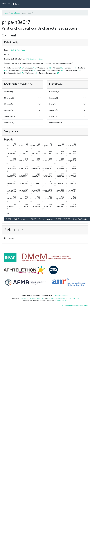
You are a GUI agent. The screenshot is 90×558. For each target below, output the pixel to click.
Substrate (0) (9, 116)
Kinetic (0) (8, 104)
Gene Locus (15, 13)
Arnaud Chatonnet (60, 295)
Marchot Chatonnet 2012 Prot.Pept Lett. (63, 298)
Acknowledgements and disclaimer (75, 305)
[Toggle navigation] (85, 4)
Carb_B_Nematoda (18, 50)
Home (6, 13)
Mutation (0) (9, 91)
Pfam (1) (52, 104)
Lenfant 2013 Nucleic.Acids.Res (32, 298)
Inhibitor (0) (9, 122)
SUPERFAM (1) (55, 122)
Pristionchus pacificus (34, 59)
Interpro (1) (54, 98)
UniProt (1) (53, 110)
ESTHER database (11, 4)
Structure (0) (9, 98)
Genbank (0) (54, 91)
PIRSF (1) (53, 116)
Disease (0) (8, 110)
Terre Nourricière (61, 301)
